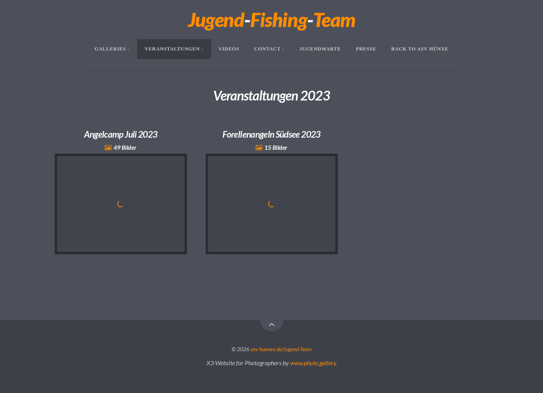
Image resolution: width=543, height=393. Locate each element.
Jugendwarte (320, 49)
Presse (366, 49)
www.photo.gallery (313, 362)
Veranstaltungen (172, 49)
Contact (267, 49)
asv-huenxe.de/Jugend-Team (281, 349)
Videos (229, 49)
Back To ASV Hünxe (419, 49)
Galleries (110, 49)
